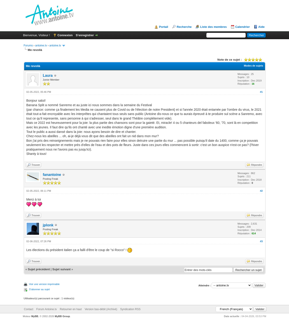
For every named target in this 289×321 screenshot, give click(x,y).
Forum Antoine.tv (46, 309)
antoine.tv (41, 45)
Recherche (184, 27)
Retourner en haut (71, 309)
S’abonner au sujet (39, 289)
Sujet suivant (61, 269)
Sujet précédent (39, 269)
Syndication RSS (130, 309)
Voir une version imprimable (44, 284)
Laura (48, 75)
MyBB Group (62, 316)
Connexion (65, 35)
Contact (28, 309)
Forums (28, 45)
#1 (261, 92)
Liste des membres (213, 27)
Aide (261, 27)
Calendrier (242, 27)
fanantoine (52, 175)
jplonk (48, 225)
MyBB (34, 316)
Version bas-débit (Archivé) (101, 309)
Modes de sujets (253, 65)
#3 (261, 241)
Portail (163, 27)
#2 (261, 190)
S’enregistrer (85, 35)
